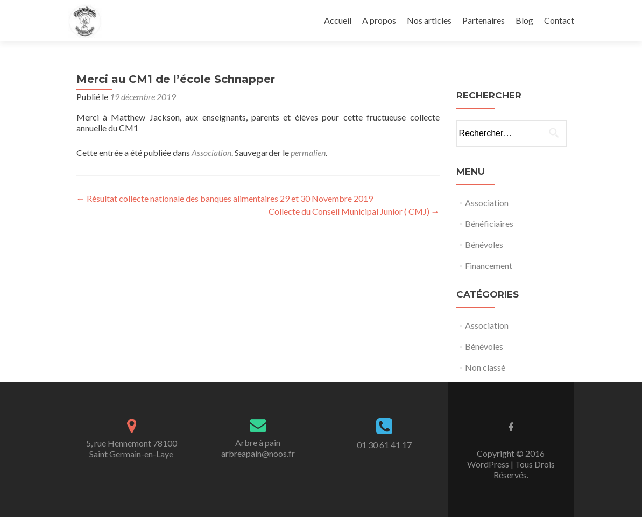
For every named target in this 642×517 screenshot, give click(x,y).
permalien (308, 152)
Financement (488, 265)
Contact (559, 20)
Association (211, 152)
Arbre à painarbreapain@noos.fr (258, 447)
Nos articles (429, 20)
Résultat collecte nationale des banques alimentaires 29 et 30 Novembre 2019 (224, 198)
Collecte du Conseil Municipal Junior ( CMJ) (354, 211)
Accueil (337, 20)
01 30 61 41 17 (384, 445)
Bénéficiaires (489, 223)
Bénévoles (484, 244)
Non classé (485, 367)
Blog (524, 20)
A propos (379, 20)
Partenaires (483, 20)
